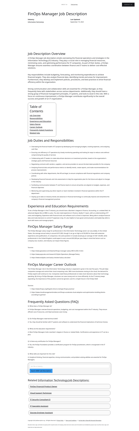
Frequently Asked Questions (41, 130)
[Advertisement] (69, 37)
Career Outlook (36, 127)
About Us (64, 4)
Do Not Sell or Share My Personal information (90, 420)
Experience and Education (40, 121)
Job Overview (35, 115)
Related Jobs (35, 133)
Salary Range (35, 124)
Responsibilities (36, 118)
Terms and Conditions (71, 420)
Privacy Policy (60, 420)
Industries (74, 5)
